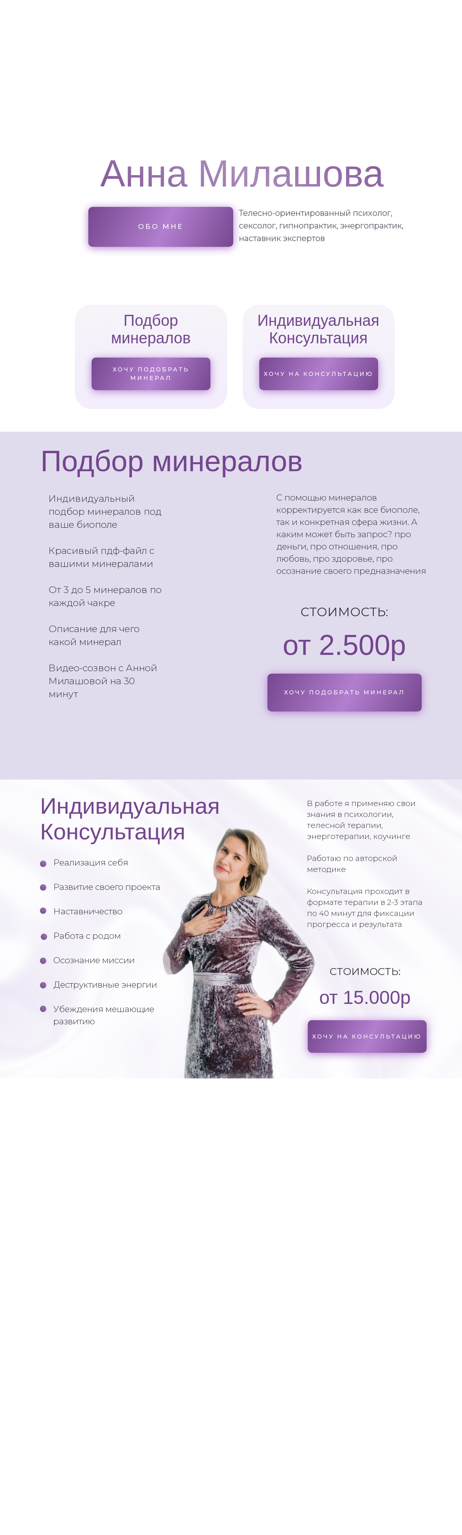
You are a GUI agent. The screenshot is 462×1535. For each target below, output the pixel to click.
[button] (344, 693)
